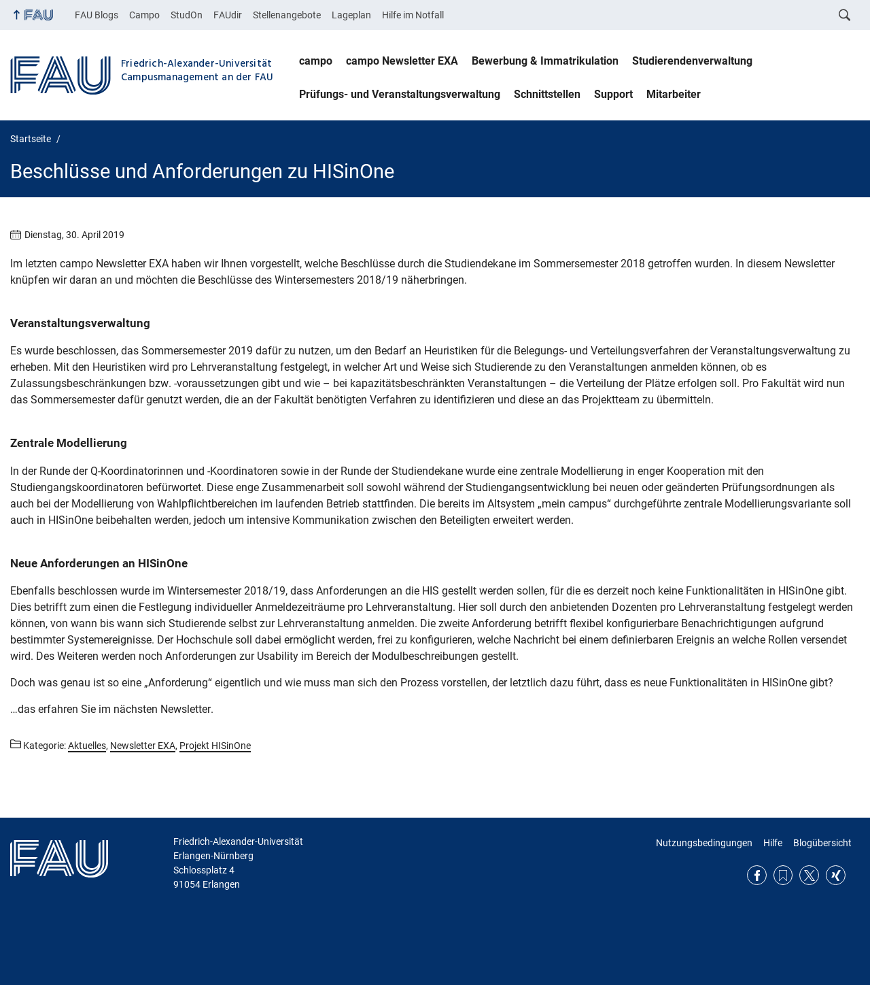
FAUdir (227, 15)
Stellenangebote (287, 15)
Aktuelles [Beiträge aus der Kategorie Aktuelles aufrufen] (87, 745)
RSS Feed (783, 875)
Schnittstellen (547, 94)
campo (315, 60)
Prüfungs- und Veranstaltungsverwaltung (399, 94)
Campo (144, 15)
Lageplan (351, 15)
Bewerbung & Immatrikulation (545, 60)
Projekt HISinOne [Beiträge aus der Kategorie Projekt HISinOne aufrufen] (215, 745)
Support (613, 94)
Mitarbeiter (673, 94)
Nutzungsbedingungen (704, 842)
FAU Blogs (96, 15)
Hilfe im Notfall (413, 15)
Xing (836, 875)
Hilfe (772, 842)
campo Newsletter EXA (402, 60)
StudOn (187, 15)
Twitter (809, 875)
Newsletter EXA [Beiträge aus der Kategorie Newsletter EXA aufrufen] (142, 745)
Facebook (757, 875)
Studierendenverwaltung (692, 60)
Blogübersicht (822, 842)
